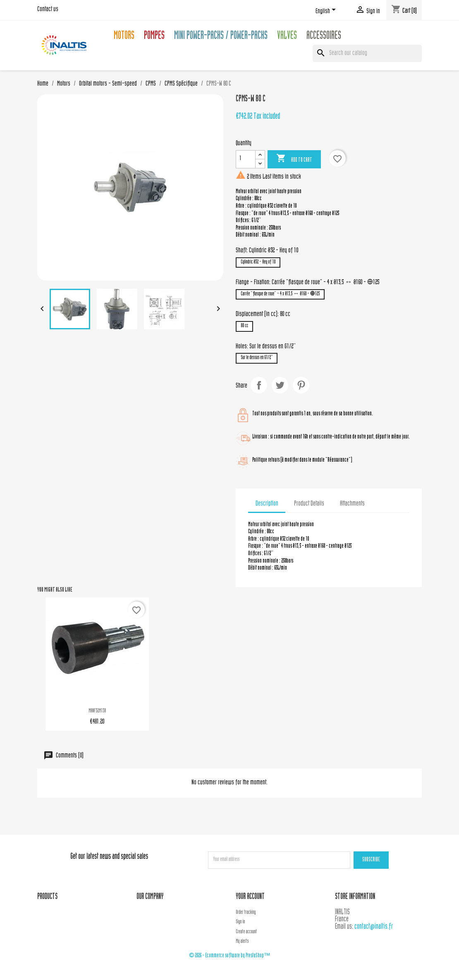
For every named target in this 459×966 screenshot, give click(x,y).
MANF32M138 (97, 711)
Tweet (280, 385)
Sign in (240, 922)
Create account (246, 932)
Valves (287, 36)
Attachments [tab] (352, 504)
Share (259, 385)
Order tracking (246, 913)
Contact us (47, 9)
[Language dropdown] (327, 11)
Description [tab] (267, 504)
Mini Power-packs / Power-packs (221, 36)
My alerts (242, 941)
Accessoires (323, 36)
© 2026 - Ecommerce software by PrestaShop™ (229, 956)
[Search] (367, 53)
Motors (124, 36)
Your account (250, 897)
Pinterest (301, 385)
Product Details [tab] (309, 504)
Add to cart (294, 159)
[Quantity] (246, 159)
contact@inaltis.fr (373, 927)
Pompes (154, 36)
